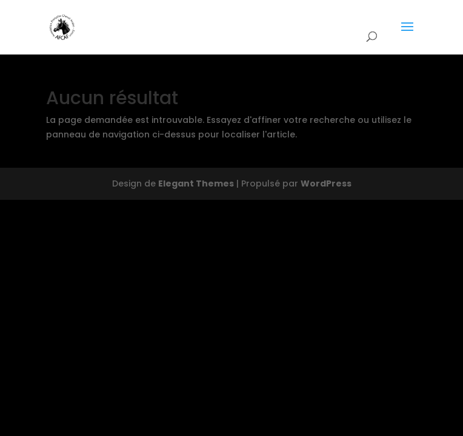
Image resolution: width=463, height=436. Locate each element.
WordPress (326, 183)
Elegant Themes (196, 183)
